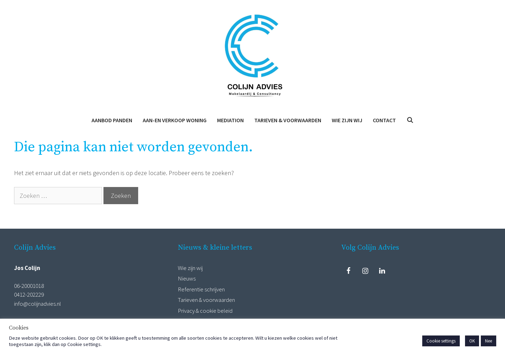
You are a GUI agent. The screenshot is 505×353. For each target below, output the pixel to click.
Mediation (230, 120)
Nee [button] (488, 341)
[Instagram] (365, 271)
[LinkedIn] (382, 271)
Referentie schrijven (201, 289)
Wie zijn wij (347, 120)
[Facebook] (348, 271)
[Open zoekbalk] (410, 120)
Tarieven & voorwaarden (287, 120)
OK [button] (472, 341)
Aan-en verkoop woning (175, 120)
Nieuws (187, 278)
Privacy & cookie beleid (205, 310)
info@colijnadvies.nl (37, 303)
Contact (384, 120)
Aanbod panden (112, 120)
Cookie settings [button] (441, 341)
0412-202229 (29, 294)
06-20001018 (29, 286)
